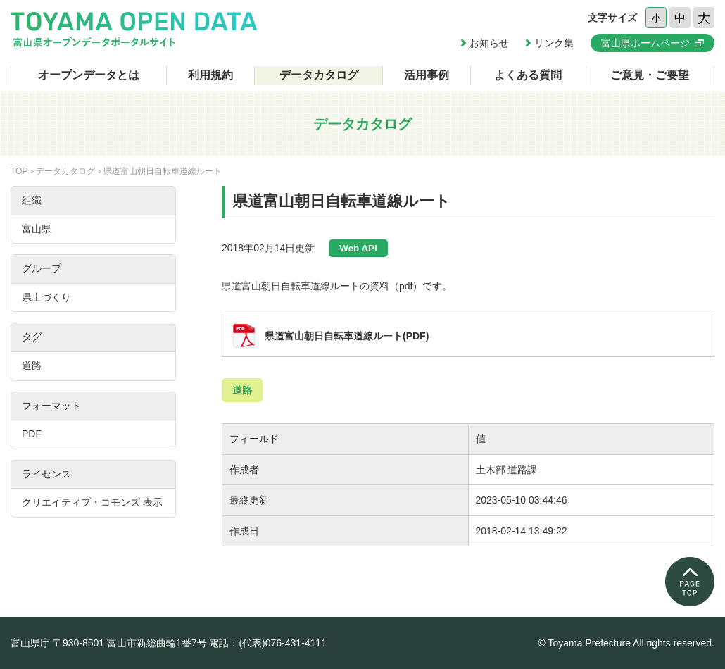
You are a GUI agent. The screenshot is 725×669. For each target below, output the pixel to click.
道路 (242, 390)
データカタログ (318, 75)
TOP (19, 171)
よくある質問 (528, 75)
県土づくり (46, 297)
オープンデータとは (88, 75)
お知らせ (489, 43)
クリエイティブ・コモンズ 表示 (92, 502)
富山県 (36, 229)
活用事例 (426, 75)
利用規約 (210, 75)
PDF (32, 433)
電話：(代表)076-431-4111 (268, 643)
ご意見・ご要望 (649, 75)
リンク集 (554, 43)
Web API (358, 248)
